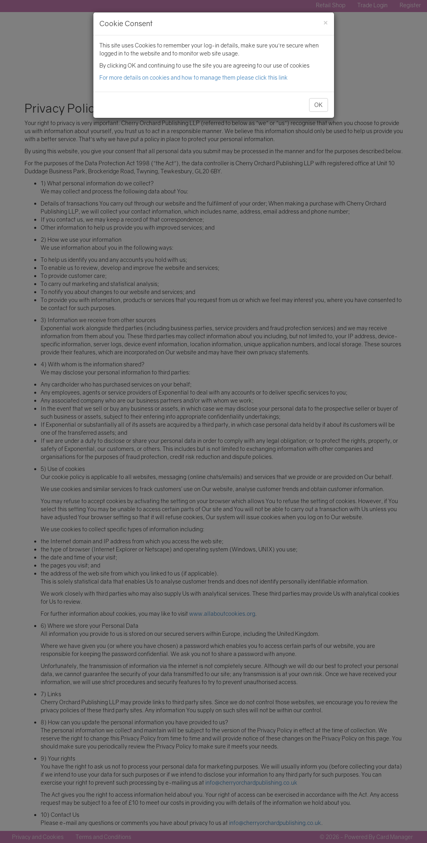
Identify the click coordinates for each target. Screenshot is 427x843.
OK (318, 104)
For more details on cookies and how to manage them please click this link (193, 77)
